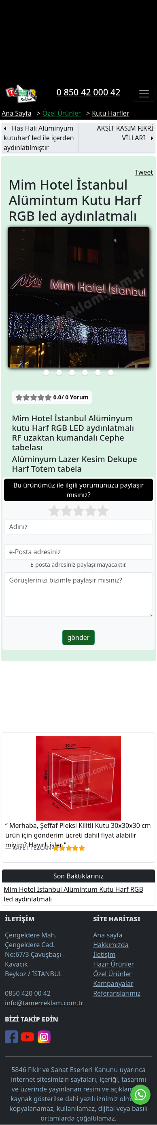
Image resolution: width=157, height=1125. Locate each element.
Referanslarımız (116, 993)
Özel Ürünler (112, 973)
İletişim (104, 954)
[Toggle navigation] (144, 94)
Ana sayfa (108, 935)
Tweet (144, 172)
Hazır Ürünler (113, 964)
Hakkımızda (110, 944)
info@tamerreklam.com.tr (44, 1002)
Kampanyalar (113, 983)
